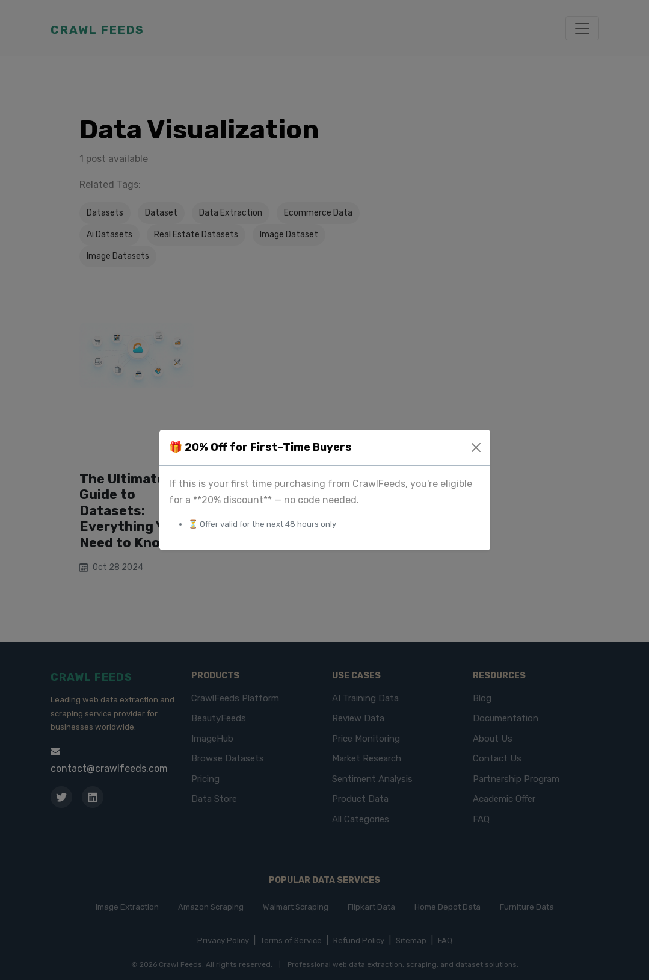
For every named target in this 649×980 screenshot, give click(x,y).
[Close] (476, 447)
